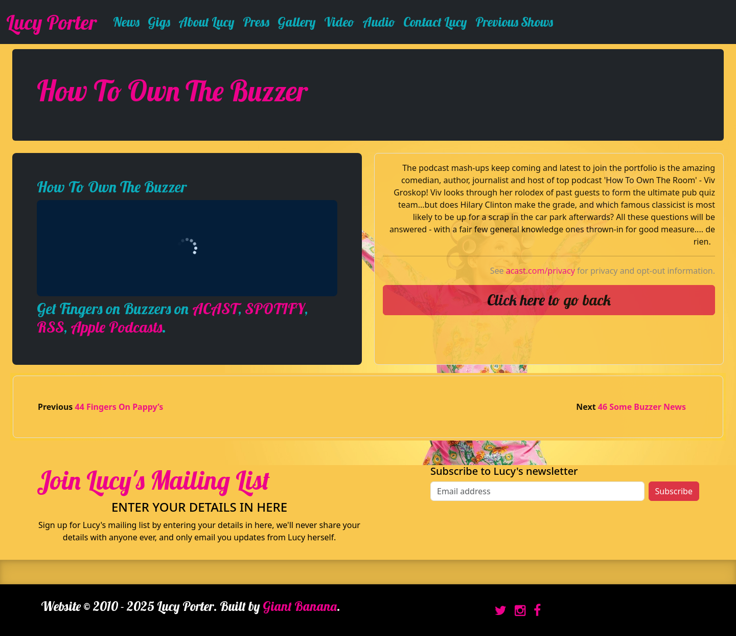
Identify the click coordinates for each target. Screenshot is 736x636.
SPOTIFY (275, 308)
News (126, 22)
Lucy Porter (51, 22)
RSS (50, 327)
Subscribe (674, 491)
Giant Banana (300, 606)
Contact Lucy (435, 22)
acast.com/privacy (540, 270)
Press (256, 22)
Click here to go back (549, 300)
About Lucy (206, 22)
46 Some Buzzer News (642, 406)
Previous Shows (514, 22)
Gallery (297, 22)
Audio (378, 22)
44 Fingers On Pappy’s (119, 406)
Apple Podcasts (116, 327)
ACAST (215, 308)
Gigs (159, 22)
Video (339, 22)
